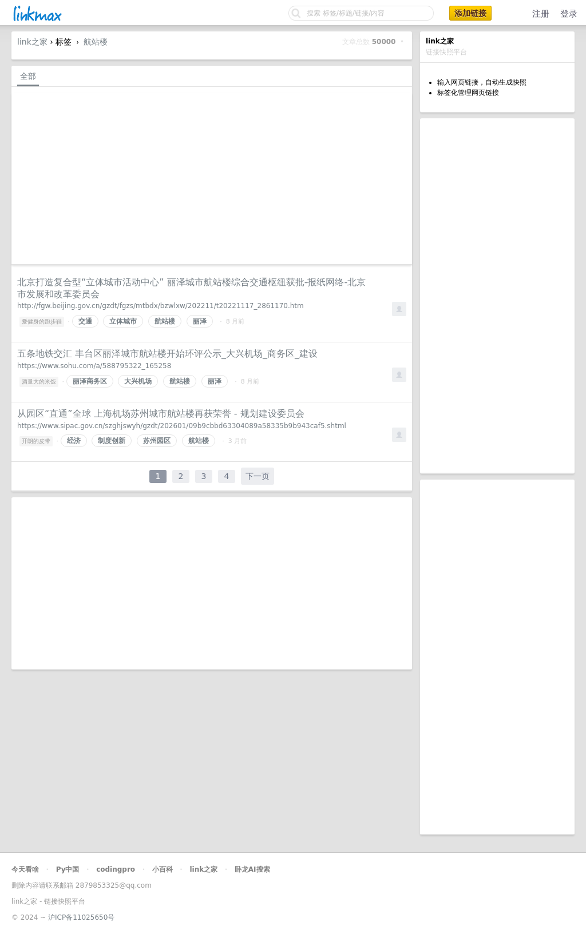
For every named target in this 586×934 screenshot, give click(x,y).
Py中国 (68, 869)
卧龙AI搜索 (252, 869)
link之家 (32, 41)
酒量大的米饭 (39, 381)
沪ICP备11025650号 (81, 917)
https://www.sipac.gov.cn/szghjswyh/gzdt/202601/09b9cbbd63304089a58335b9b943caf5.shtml (181, 426)
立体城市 (123, 321)
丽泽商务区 (90, 381)
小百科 (162, 869)
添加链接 (470, 13)
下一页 (258, 476)
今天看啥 (25, 869)
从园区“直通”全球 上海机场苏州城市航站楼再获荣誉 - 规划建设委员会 (160, 413)
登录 (568, 14)
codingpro (115, 869)
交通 (85, 321)
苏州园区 (157, 441)
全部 (28, 76)
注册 (540, 14)
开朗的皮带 (36, 441)
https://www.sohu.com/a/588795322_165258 (94, 366)
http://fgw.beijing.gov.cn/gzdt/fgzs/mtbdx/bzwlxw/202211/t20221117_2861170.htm (160, 306)
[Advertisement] (497, 295)
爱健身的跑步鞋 (42, 321)
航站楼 (96, 41)
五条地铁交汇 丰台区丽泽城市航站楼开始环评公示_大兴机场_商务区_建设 (167, 353)
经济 (74, 441)
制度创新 (111, 441)
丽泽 (200, 321)
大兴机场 (138, 381)
